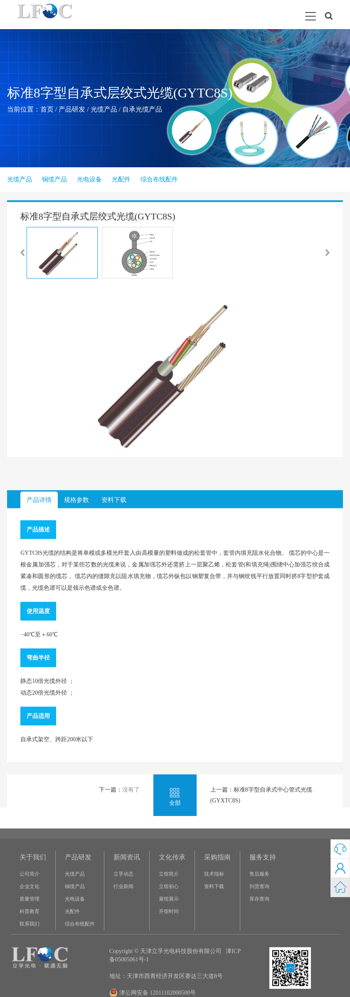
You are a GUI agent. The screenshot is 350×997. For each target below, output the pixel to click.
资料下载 (113, 658)
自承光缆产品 (142, 109)
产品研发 (72, 109)
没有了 (131, 948)
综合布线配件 (159, 179)
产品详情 (39, 658)
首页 (47, 109)
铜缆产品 (54, 179)
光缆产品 (104, 109)
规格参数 (76, 658)
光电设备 (89, 179)
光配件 (121, 179)
